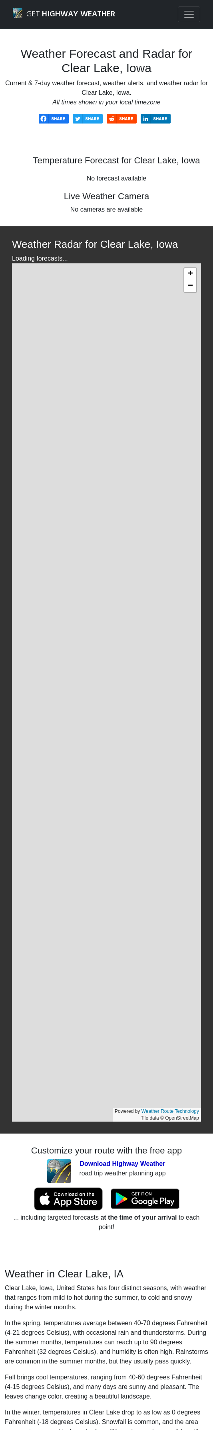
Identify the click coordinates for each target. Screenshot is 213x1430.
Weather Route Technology (170, 1111)
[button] (190, 274)
